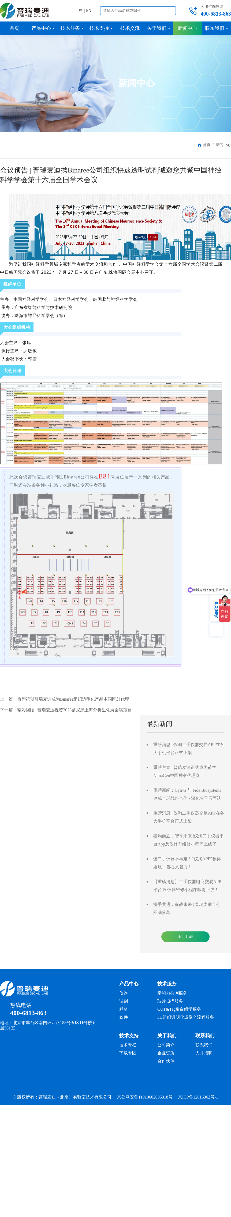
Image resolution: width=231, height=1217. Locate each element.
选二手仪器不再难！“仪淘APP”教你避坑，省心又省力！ (187, 862)
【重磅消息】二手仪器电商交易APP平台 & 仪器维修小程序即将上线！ (187, 885)
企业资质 (165, 1053)
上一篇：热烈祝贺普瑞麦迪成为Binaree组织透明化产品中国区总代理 (64, 699)
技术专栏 (127, 1045)
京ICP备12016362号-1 (198, 1097)
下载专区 (127, 1053)
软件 (123, 1017)
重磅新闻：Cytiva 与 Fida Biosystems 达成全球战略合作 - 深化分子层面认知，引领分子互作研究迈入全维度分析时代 (187, 795)
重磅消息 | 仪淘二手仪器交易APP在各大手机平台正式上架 (188, 748)
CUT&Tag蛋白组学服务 (179, 1009)
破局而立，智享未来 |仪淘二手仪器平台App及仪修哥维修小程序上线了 (188, 840)
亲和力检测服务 (172, 993)
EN (88, 11)
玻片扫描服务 (170, 1001)
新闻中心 (223, 145)
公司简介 (165, 1045)
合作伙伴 (165, 1061)
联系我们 (204, 1045)
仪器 (123, 993)
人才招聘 (204, 1053)
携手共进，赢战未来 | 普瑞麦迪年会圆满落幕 (187, 908)
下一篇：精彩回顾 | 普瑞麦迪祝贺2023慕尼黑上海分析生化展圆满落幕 (66, 710)
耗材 (123, 1009)
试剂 (123, 1001)
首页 (206, 145)
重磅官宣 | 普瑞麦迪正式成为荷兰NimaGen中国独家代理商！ (184, 771)
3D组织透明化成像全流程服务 (185, 1017)
